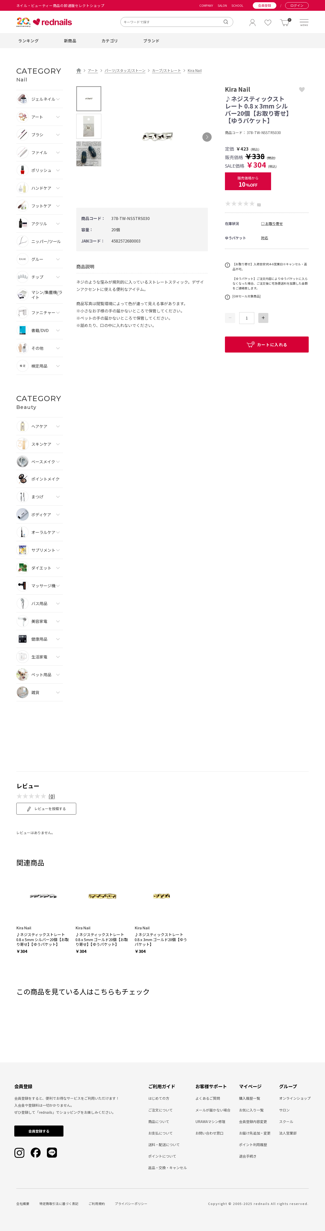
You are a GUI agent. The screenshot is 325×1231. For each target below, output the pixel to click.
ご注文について (160, 1109)
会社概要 (22, 1203)
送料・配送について (164, 1144)
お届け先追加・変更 (255, 1133)
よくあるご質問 (207, 1098)
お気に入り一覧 (251, 1109)
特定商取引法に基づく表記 (58, 1203)
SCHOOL (237, 5)
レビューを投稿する (46, 809)
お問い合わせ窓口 (209, 1133)
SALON (222, 5)
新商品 (70, 41)
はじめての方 (158, 1098)
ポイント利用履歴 (253, 1144)
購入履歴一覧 (249, 1098)
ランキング (28, 41)
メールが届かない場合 (212, 1109)
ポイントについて (162, 1156)
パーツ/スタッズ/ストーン (125, 70)
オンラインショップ (295, 1098)
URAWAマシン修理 (210, 1121)
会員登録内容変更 (253, 1121)
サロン (284, 1109)
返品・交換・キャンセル (167, 1167)
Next (207, 137)
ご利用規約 (97, 1203)
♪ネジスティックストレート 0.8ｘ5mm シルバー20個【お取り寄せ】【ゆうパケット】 (42, 939)
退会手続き (248, 1156)
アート (93, 70)
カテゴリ (110, 41)
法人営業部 (288, 1133)
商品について (158, 1121)
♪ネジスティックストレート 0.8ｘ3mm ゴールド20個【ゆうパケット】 (161, 939)
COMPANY (206, 5)
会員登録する (38, 1131)
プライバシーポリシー (131, 1203)
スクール (286, 1121)
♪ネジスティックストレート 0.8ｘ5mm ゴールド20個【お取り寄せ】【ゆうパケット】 (101, 939)
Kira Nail (195, 70)
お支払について (160, 1133)
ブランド (151, 41)
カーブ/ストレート (166, 70)
